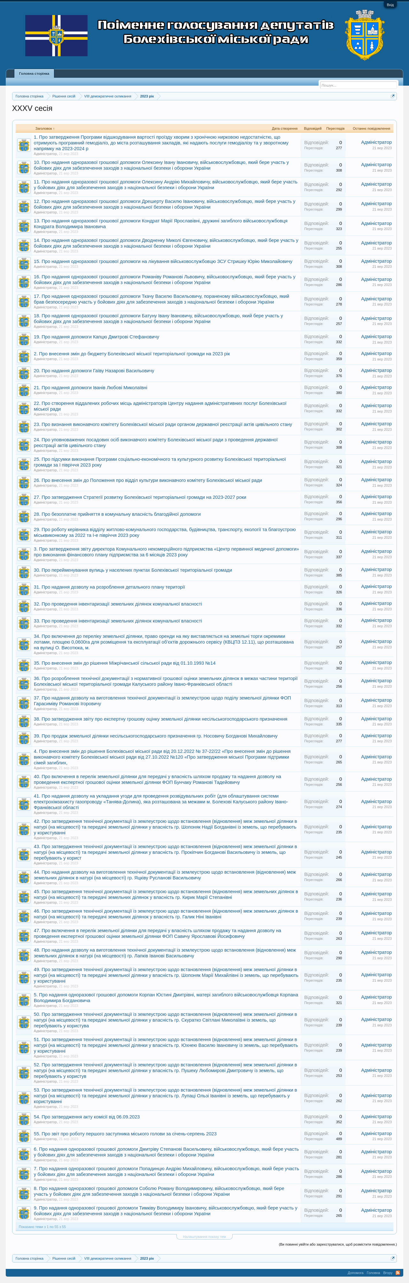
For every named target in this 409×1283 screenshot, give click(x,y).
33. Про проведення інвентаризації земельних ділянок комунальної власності (118, 620)
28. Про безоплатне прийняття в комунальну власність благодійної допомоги (117, 514)
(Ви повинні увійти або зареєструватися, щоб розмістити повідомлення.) (338, 1244)
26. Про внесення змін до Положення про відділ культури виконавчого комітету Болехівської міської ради (148, 480)
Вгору (387, 1273)
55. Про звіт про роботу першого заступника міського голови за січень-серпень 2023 (125, 1133)
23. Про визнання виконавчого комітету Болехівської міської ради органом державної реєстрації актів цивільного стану (163, 424)
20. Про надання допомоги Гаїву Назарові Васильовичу (94, 370)
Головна (373, 1273)
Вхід (390, 5)
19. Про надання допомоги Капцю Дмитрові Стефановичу (96, 336)
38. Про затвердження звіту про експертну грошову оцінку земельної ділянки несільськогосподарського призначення (160, 719)
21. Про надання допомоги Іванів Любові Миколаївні (90, 387)
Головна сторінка (34, 73)
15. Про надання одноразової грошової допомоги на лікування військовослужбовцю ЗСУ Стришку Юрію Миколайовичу (163, 261)
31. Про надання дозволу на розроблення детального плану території (109, 587)
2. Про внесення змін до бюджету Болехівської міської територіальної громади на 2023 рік (132, 353)
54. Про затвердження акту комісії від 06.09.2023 (87, 1116)
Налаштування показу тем (204, 1237)
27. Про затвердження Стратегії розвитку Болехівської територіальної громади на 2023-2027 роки (140, 497)
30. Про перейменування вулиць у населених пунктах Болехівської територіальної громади (133, 570)
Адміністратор (45, 154)
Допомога (355, 1273)
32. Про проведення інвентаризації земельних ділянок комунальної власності (118, 604)
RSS (398, 1273)
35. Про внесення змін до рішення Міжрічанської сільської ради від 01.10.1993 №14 (125, 663)
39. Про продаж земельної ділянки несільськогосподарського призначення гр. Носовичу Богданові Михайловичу (156, 735)
